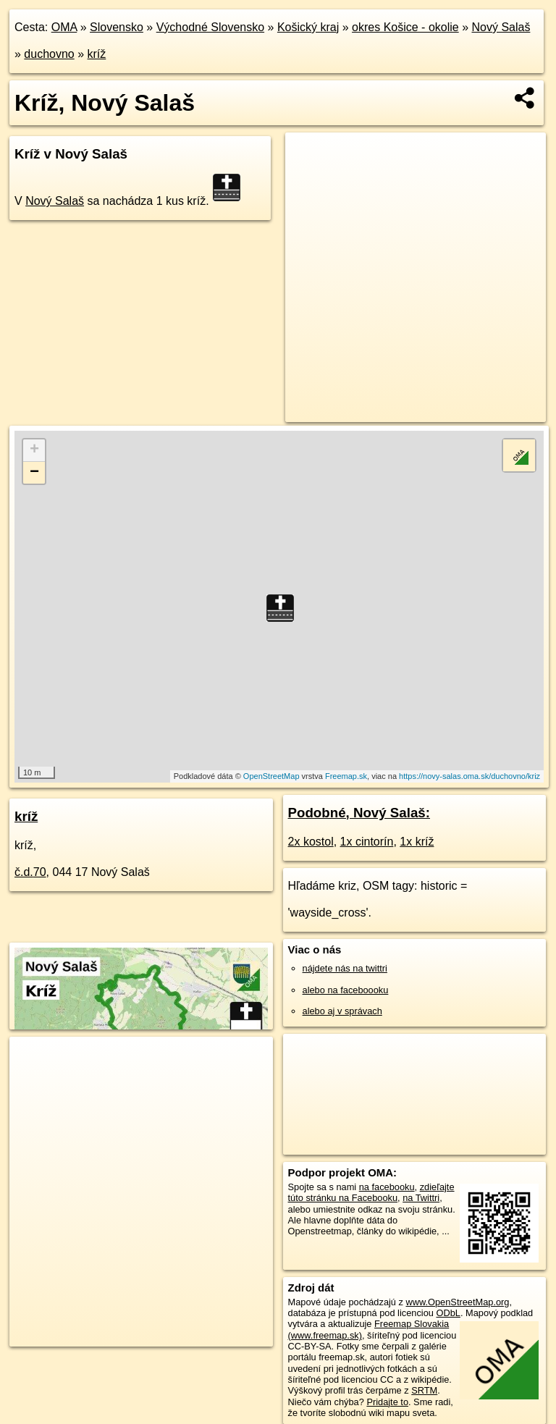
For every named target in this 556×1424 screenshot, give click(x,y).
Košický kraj (308, 27)
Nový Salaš (500, 27)
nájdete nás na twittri (345, 968)
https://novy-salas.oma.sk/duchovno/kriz (469, 776)
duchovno (49, 54)
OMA (64, 27)
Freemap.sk (346, 776)
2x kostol (311, 841)
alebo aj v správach (342, 1011)
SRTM (424, 1390)
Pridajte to (387, 1401)
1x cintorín (367, 841)
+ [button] (34, 450)
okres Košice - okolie (405, 27)
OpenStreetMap (271, 776)
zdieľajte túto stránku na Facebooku (371, 1192)
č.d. (30, 872)
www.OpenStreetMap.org (457, 1302)
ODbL (448, 1312)
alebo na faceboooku (346, 990)
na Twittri (421, 1197)
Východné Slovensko (210, 27)
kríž (97, 54)
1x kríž (417, 841)
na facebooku (387, 1186)
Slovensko (116, 27)
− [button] (34, 473)
